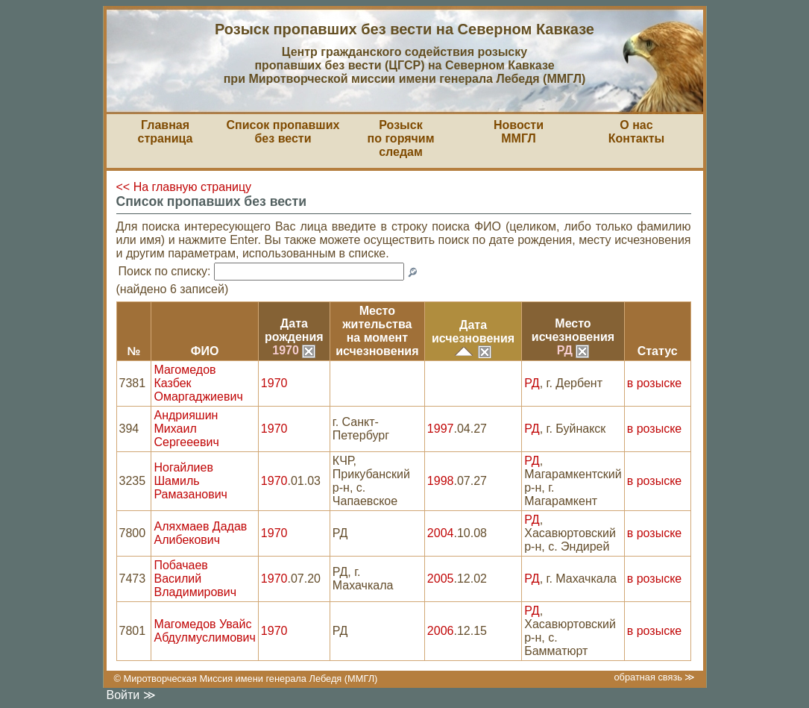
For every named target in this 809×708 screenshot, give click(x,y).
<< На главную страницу (184, 187)
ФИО (205, 351)
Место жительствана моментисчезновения (377, 330)
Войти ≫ (131, 695)
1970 (293, 350)
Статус (658, 351)
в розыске (654, 383)
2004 (440, 533)
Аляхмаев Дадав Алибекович (200, 533)
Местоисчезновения (573, 330)
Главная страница (165, 132)
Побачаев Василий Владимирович (195, 578)
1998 (440, 480)
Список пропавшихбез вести (283, 132)
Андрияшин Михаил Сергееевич (186, 428)
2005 (440, 578)
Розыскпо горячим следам (401, 138)
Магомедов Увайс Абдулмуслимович (204, 631)
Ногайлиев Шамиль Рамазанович (190, 481)
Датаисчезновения (473, 332)
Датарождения (294, 330)
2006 (440, 630)
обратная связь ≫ (654, 677)
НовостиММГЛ (519, 132)
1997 (440, 428)
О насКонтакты (636, 132)
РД (573, 350)
